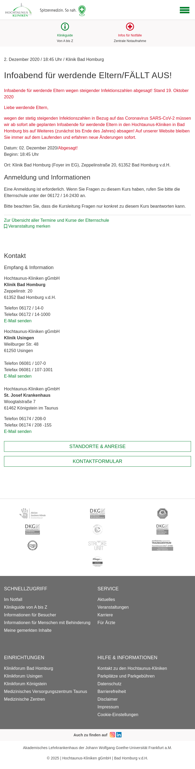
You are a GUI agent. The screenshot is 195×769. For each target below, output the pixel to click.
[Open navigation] (184, 10)
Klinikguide (65, 35)
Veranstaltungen (113, 607)
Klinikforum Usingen (23, 676)
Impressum (108, 707)
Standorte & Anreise (97, 446)
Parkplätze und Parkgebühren (126, 676)
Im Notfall (13, 599)
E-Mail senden (18, 321)
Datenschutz (109, 684)
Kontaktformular (97, 461)
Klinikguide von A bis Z (25, 607)
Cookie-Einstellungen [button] (118, 714)
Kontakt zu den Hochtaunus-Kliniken (132, 668)
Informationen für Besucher (30, 615)
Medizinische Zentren (24, 699)
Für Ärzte (106, 622)
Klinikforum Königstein (25, 684)
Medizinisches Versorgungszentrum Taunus (45, 691)
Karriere (105, 615)
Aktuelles (106, 599)
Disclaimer (108, 699)
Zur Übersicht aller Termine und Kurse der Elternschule (56, 220)
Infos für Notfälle (130, 35)
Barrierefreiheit (112, 691)
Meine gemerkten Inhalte (27, 630)
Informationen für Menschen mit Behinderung (47, 622)
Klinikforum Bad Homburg (28, 668)
